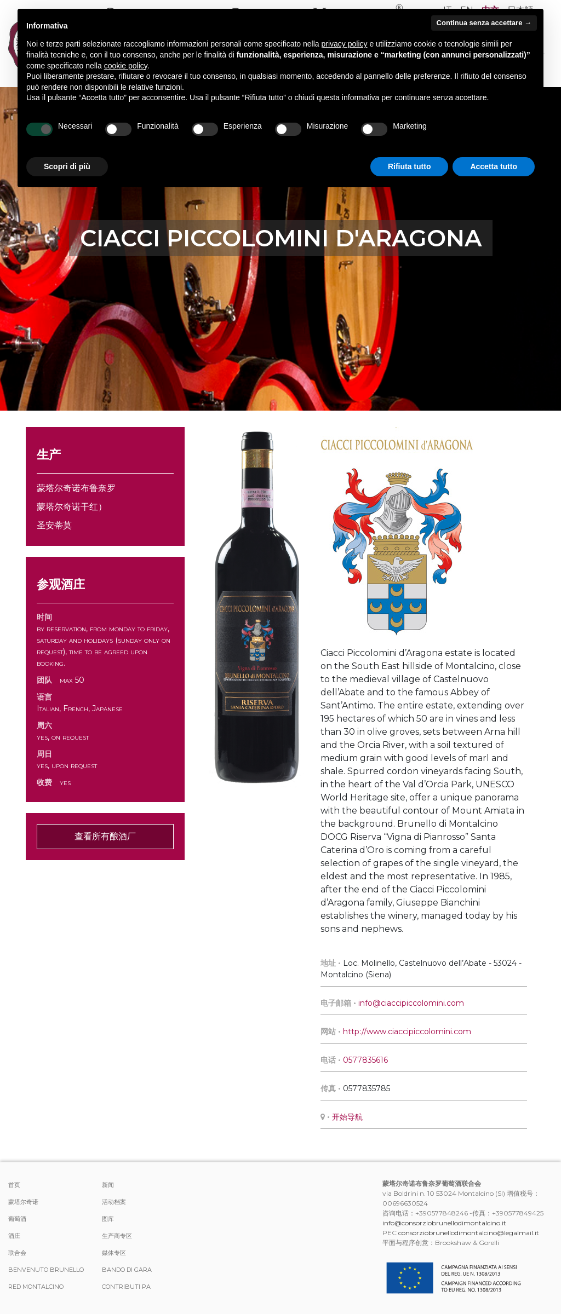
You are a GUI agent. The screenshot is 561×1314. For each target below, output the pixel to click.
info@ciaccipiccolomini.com (411, 1003)
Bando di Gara (127, 1269)
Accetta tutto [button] (493, 166)
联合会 (17, 1253)
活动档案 (114, 1202)
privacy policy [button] (345, 43)
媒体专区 (114, 1253)
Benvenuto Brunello (46, 1269)
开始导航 (347, 1117)
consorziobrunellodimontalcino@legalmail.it (468, 1233)
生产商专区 (117, 1236)
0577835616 (365, 1060)
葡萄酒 (17, 1219)
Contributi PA (126, 1286)
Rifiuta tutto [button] (409, 166)
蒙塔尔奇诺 (23, 1202)
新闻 (108, 1185)
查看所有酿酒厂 (105, 836)
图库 (108, 1219)
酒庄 (14, 1236)
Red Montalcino (36, 1286)
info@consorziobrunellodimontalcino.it (444, 1223)
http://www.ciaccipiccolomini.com (407, 1031)
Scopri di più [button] (67, 166)
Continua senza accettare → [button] (484, 23)
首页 (14, 1185)
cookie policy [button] (125, 65)
